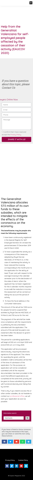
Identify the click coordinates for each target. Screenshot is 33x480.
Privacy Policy (15, 135)
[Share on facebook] (4, 442)
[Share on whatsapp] (22, 442)
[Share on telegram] (28, 442)
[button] (30, 2)
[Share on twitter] (10, 442)
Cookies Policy (23, 460)
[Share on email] (16, 442)
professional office (17, 396)
